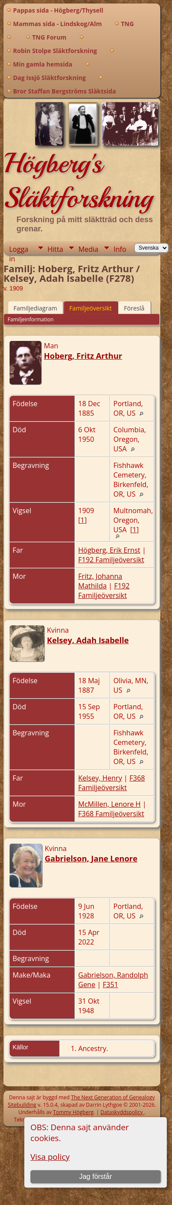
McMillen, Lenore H (109, 804)
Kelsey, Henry (100, 778)
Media (88, 249)
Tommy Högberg (73, 1112)
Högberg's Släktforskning (77, 180)
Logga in (18, 249)
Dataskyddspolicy (122, 1112)
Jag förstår (95, 1176)
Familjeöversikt (90, 308)
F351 (111, 984)
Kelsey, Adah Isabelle (88, 640)
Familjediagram (35, 308)
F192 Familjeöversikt (111, 559)
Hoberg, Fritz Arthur (83, 355)
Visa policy (49, 1156)
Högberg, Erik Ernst (109, 550)
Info (119, 249)
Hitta (55, 249)
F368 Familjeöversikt (111, 782)
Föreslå (134, 308)
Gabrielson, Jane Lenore (91, 858)
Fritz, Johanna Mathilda (100, 581)
